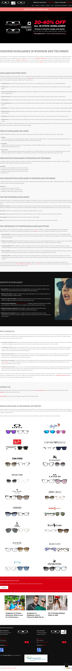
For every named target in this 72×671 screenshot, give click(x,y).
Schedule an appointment (62, 375)
